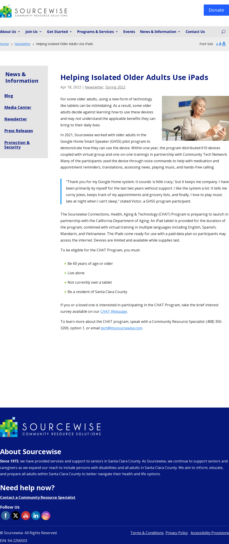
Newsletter (94, 87)
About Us (8, 32)
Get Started (57, 32)
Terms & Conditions (147, 532)
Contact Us (195, 32)
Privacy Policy (176, 532)
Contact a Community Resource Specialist (37, 497)
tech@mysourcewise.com (121, 328)
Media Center (18, 107)
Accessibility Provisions (210, 532)
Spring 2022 (115, 87)
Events (129, 32)
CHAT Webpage (113, 311)
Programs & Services (95, 32)
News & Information (158, 32)
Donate (216, 10)
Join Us (31, 32)
